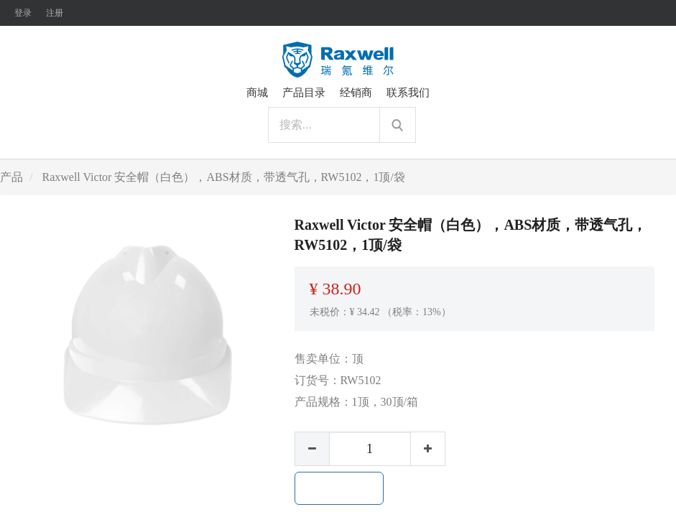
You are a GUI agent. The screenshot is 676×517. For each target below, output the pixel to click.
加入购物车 (339, 488)
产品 (11, 177)
